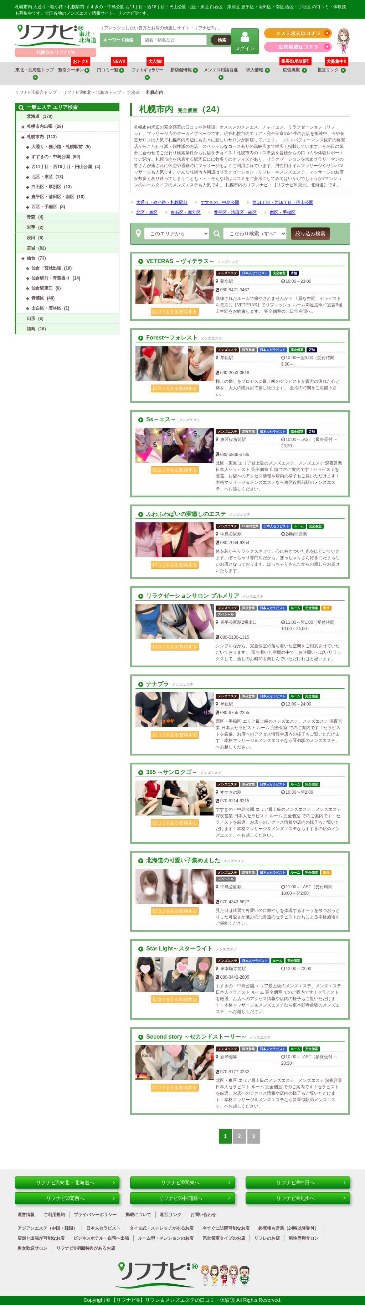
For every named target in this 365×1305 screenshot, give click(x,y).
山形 (31, 318)
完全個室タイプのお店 (223, 1238)
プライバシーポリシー (95, 1214)
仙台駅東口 (42, 288)
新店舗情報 (183, 70)
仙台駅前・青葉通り (50, 278)
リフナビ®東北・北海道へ (75, 1182)
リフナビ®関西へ (80, 1198)
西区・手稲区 (282, 212)
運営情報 (26, 1214)
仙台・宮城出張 (46, 268)
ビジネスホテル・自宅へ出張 (101, 1238)
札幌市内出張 (39, 126)
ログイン (245, 41)
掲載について (138, 1214)
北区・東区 (147, 212)
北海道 (33, 116)
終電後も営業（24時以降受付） (288, 1228)
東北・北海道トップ (35, 73)
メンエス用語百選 (221, 73)
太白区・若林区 (46, 308)
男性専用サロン (304, 1238)
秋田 (31, 237)
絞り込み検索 (310, 233)
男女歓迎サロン (32, 1248)
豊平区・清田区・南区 (235, 212)
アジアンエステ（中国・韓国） (47, 1228)
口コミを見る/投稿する (175, 311)
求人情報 (258, 70)
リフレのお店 (267, 1238)
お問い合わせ (203, 1214)
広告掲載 (295, 70)
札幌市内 (35, 136)
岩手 (31, 227)
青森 (31, 217)
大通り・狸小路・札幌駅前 (161, 202)
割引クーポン (74, 67)
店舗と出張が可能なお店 (41, 1238)
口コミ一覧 (112, 67)
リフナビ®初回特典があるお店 (85, 1248)
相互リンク (332, 67)
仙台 (31, 258)
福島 (31, 328)
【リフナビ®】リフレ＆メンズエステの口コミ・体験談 (173, 1300)
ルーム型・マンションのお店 (166, 1238)
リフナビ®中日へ (310, 1182)
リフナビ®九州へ (310, 1198)
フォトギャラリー (148, 71)
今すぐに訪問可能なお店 (226, 1228)
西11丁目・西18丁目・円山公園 (282, 202)
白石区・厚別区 (186, 212)
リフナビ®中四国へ (194, 1198)
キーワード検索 (118, 39)
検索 (222, 39)
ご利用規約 (54, 1214)
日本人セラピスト (103, 1228)
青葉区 (37, 298)
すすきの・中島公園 (220, 202)
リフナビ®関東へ (195, 1182)
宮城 (31, 248)
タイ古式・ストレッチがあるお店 (161, 1228)
